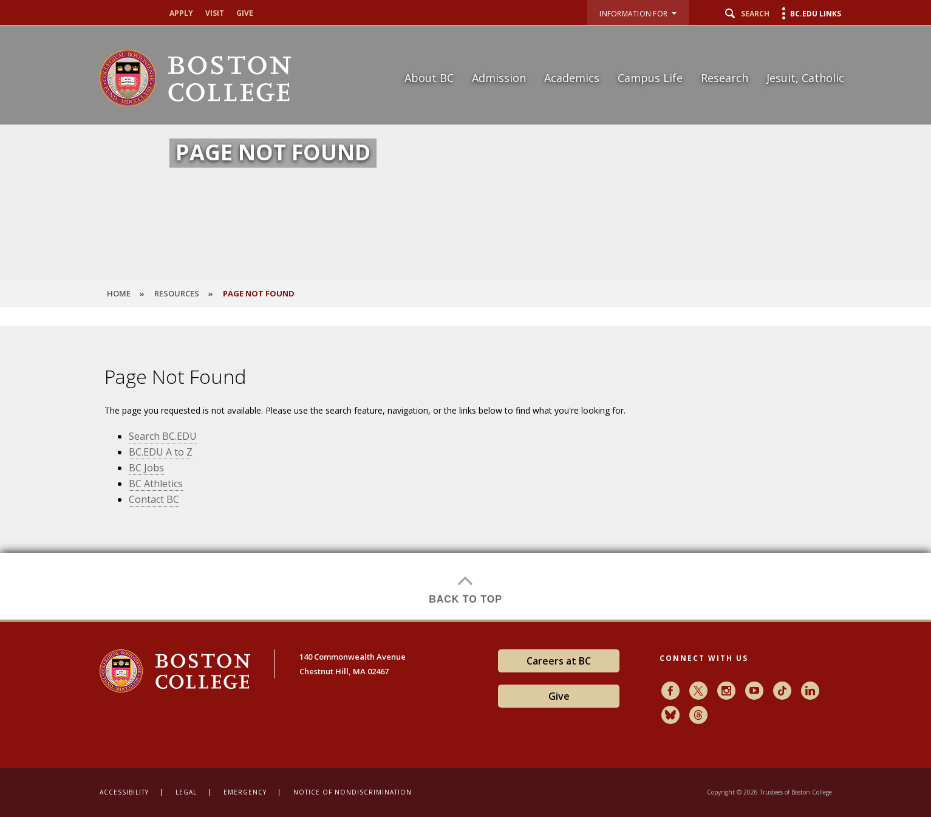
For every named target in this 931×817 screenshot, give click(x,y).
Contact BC (154, 499)
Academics (571, 77)
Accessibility (124, 792)
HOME (119, 293)
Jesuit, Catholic (805, 77)
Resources (176, 293)
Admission (499, 77)
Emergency (245, 792)
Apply (181, 13)
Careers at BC (559, 661)
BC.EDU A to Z (161, 452)
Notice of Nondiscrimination (352, 792)
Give (244, 13)
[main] (465, 473)
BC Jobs (146, 467)
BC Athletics (156, 483)
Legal (186, 792)
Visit (214, 13)
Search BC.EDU (163, 436)
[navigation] (616, 56)
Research (724, 77)
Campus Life (650, 77)
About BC (429, 77)
